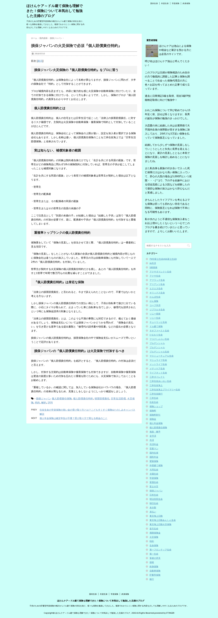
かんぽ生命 (155, 297)
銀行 (152, 579)
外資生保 (165, 3)
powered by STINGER (164, 613)
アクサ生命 (155, 275)
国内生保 (154, 3)
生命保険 (154, 545)
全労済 (153, 436)
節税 (152, 562)
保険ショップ (156, 406)
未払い (153, 511)
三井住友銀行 (156, 393)
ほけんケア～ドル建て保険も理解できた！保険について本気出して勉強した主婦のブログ (54, 11)
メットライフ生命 (158, 364)
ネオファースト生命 (159, 330)
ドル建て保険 (156, 326)
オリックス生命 (157, 292)
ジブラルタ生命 (157, 309)
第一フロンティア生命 (160, 549)
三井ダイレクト (157, 377)
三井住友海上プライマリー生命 (165, 389)
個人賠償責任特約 (83, 398)
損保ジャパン (43, 398)
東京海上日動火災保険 (160, 524)
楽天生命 (154, 528)
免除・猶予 (155, 431)
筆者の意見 (155, 558)
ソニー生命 (155, 318)
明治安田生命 (156, 499)
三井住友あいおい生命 (160, 381)
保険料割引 (155, 414)
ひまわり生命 (156, 334)
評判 (50, 402)
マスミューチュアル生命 (162, 355)
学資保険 (175, 3)
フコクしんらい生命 (159, 339)
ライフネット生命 (158, 372)
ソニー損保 (155, 313)
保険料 (153, 410)
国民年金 (154, 457)
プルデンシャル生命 (159, 351)
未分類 (153, 507)
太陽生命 (154, 473)
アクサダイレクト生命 (160, 271)
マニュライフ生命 (158, 360)
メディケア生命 (157, 368)
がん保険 (154, 301)
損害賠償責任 (101, 398)
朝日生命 (154, 503)
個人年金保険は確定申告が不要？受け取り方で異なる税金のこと (73, 418)
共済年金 (154, 444)
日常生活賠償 (118, 398)
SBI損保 (153, 267)
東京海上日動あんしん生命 (163, 520)
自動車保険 (155, 570)
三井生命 (154, 398)
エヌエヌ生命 (156, 288)
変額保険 (154, 461)
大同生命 (154, 469)
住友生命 (154, 402)
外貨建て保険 (156, 465)
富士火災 (154, 486)
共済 (152, 440)
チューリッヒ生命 (158, 322)
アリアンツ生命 (157, 284)
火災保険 (154, 537)
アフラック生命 (157, 280)
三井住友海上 (156, 385)
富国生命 (154, 482)
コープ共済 (155, 305)
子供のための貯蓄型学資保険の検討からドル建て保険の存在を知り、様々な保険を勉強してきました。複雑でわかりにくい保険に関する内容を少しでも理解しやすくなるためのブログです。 (109, 606)
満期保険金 (155, 532)
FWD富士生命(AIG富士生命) (163, 259)
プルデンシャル (157, 343)
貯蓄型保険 (155, 575)
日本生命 (154, 494)
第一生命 (154, 553)
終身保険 (186, 3)
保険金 (153, 419)
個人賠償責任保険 (62, 398)
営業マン (154, 448)
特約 (37, 402)
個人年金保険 (156, 423)
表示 (40, 60)
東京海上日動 (156, 516)
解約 (43, 402)
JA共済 (153, 263)
